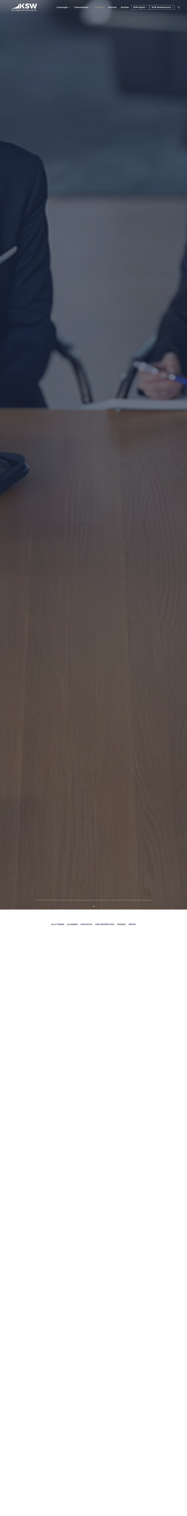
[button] (179, 7)
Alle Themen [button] (57, 71)
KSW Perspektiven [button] (104, 71)
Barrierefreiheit (105, 1485)
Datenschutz (104, 1472)
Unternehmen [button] (82, 7)
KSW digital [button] (140, 7)
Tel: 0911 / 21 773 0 (32, 1479)
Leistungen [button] (63, 7)
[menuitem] (63, 7)
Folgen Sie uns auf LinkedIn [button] (46, 1495)
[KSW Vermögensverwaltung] (20, 7)
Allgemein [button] (72, 71)
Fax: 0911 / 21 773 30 (33, 1482)
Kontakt (125, 7)
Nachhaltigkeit (105, 1491)
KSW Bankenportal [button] (163, 7)
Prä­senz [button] (121, 71)
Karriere (112, 7)
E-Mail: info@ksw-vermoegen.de (39, 1486)
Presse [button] (132, 71)
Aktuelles (99, 7)
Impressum (103, 1466)
